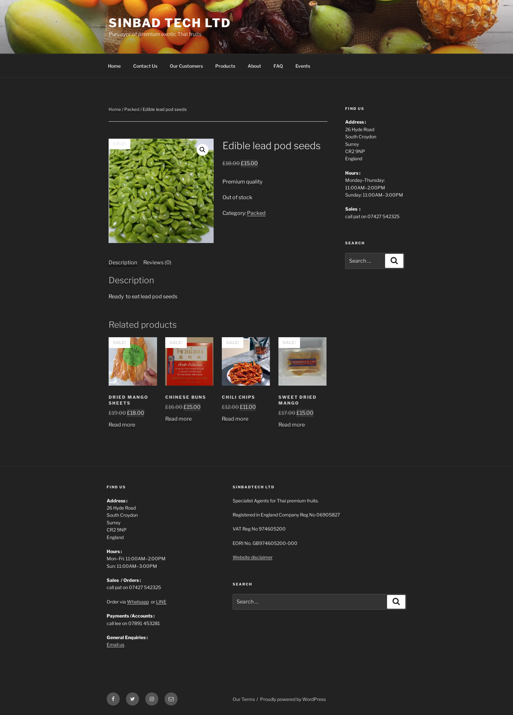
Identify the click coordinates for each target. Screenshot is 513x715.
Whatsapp (138, 601)
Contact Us (145, 66)
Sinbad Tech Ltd (170, 23)
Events (302, 66)
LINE (161, 601)
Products (225, 66)
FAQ (278, 66)
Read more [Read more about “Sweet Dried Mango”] (291, 425)
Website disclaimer (253, 557)
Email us (115, 644)
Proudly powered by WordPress (293, 699)
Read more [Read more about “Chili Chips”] (235, 419)
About (254, 66)
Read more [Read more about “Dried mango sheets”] (122, 425)
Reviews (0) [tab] (157, 262)
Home (114, 66)
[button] (202, 150)
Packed (131, 109)
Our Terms (244, 699)
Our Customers (186, 66)
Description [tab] (123, 262)
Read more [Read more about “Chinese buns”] (178, 419)
